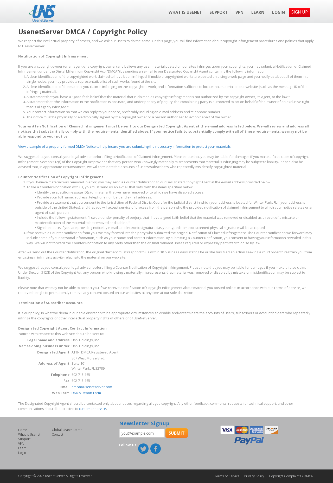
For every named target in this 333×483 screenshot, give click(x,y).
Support (218, 12)
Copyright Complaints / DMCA (291, 476)
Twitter (144, 449)
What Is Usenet (185, 12)
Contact (57, 434)
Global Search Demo (67, 430)
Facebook (156, 449)
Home (22, 430)
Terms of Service (226, 476)
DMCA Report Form (86, 392)
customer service (92, 408)
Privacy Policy (254, 476)
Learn (257, 12)
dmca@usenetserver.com (92, 386)
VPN (239, 12)
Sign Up (299, 12)
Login (278, 12)
